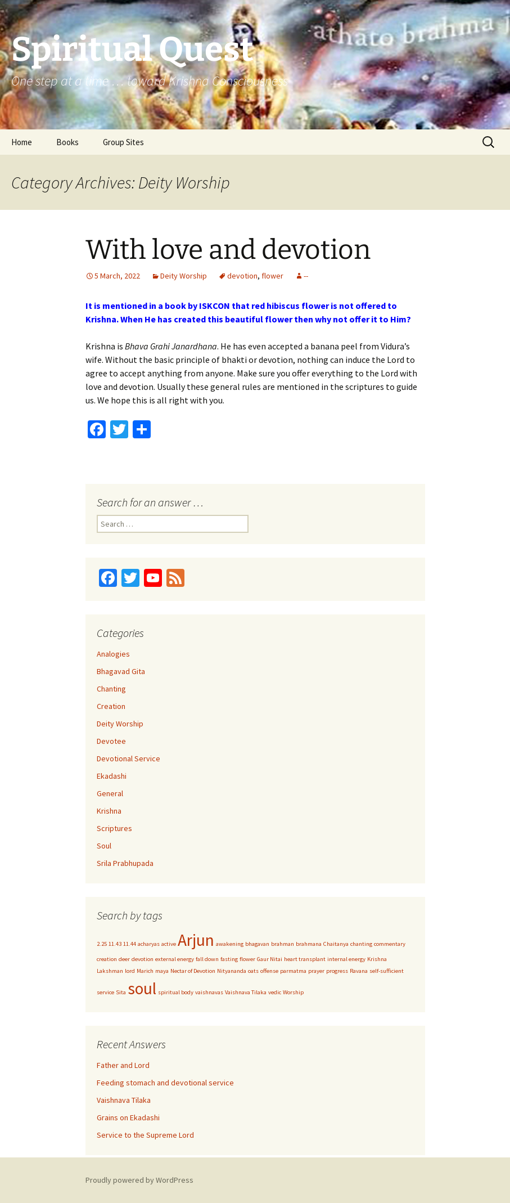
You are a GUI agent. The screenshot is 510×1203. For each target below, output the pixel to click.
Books (67, 142)
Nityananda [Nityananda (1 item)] (231, 971)
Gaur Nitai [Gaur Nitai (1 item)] (269, 959)
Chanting (111, 689)
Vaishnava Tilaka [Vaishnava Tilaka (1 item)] (246, 992)
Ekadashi (112, 776)
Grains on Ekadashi (128, 1117)
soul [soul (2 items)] (142, 988)
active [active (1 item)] (168, 944)
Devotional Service (128, 758)
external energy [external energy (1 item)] (174, 959)
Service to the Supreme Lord (145, 1135)
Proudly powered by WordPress (139, 1180)
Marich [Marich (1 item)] (145, 971)
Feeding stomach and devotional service (165, 1083)
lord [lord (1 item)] (130, 971)
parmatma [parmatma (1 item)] (293, 971)
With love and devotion (228, 250)
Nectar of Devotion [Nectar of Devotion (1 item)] (192, 971)
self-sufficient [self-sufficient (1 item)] (386, 971)
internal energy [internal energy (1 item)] (346, 959)
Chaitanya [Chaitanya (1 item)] (336, 944)
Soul (104, 846)
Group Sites (123, 142)
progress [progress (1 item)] (337, 971)
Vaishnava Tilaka (124, 1100)
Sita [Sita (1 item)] (121, 992)
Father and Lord (123, 1065)
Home (21, 142)
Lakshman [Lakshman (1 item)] (110, 971)
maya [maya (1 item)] (162, 971)
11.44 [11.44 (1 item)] (129, 944)
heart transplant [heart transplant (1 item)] (305, 959)
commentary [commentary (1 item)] (389, 944)
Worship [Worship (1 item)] (293, 992)
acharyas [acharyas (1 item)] (149, 944)
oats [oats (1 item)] (253, 971)
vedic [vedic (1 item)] (274, 992)
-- (306, 276)
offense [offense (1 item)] (269, 971)
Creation (111, 706)
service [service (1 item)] (105, 992)
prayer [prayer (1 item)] (316, 971)
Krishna (109, 811)
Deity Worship (183, 276)
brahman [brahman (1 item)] (282, 944)
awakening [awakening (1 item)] (229, 944)
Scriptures (114, 828)
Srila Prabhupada (125, 863)
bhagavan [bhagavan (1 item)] (257, 944)
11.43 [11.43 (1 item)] (115, 944)
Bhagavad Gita (121, 671)
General (110, 793)
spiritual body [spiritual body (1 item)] (175, 992)
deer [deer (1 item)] (124, 959)
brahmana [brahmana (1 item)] (309, 944)
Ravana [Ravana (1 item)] (359, 971)
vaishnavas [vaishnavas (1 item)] (209, 992)
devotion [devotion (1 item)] (143, 959)
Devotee (111, 741)
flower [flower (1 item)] (247, 959)
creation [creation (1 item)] (107, 959)
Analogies (113, 654)
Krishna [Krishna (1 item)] (377, 959)
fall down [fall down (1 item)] (207, 959)
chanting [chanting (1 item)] (361, 944)
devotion (242, 276)
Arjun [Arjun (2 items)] (196, 940)
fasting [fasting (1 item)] (229, 959)
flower (272, 276)
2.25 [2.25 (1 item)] (102, 944)
